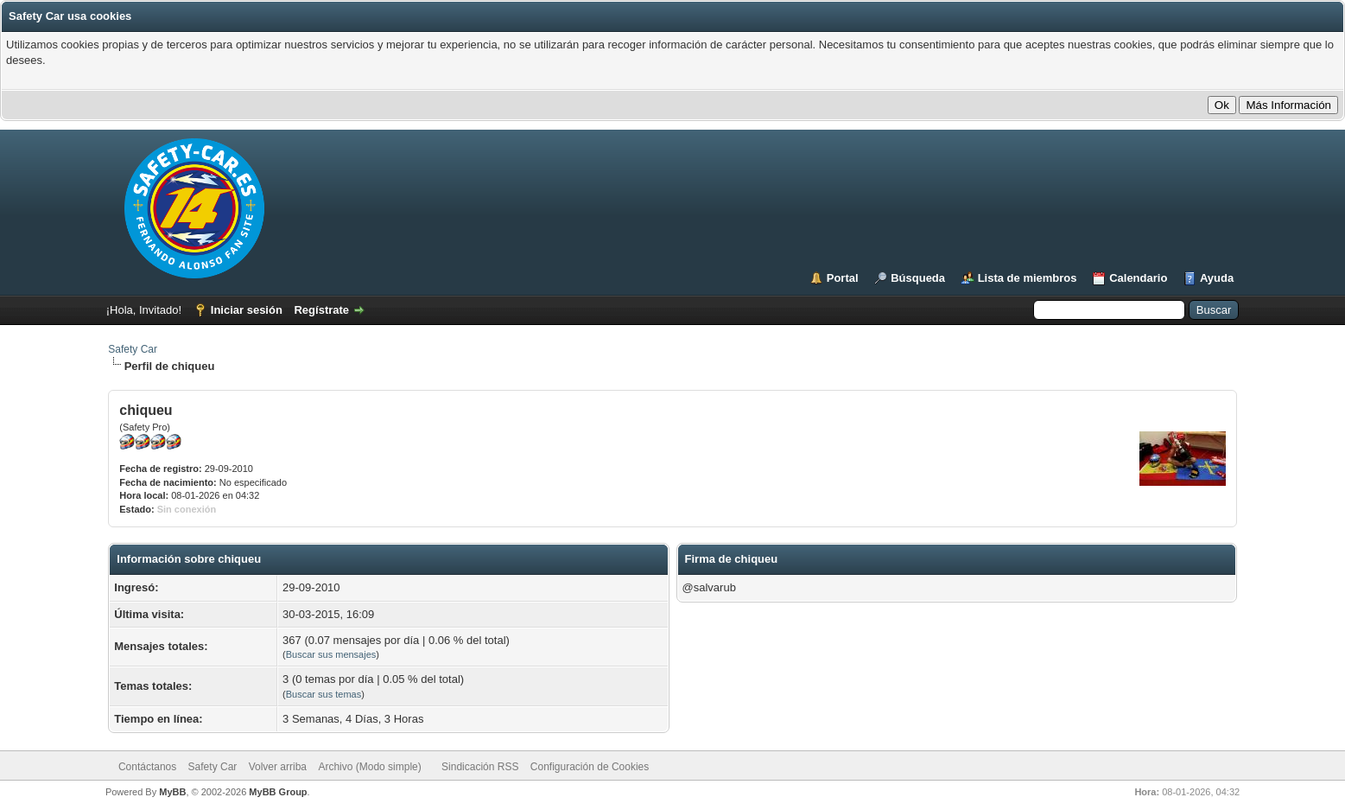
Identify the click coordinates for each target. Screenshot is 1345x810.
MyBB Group (278, 792)
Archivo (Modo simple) (369, 767)
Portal (843, 277)
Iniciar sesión (246, 309)
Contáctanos (147, 767)
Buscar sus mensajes (331, 654)
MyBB (172, 792)
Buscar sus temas (323, 694)
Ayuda (1217, 277)
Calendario (1138, 277)
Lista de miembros (1027, 277)
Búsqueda (918, 277)
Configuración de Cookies (589, 767)
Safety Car (132, 349)
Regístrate (321, 309)
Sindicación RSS (479, 767)
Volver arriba (278, 767)
